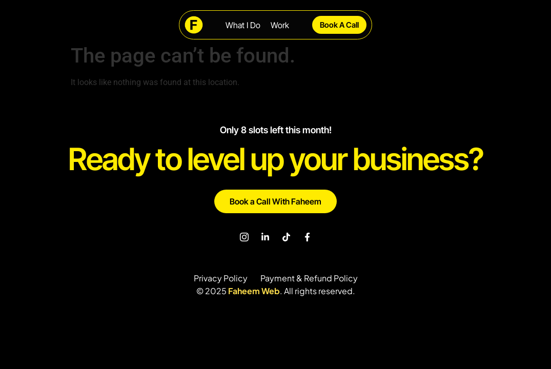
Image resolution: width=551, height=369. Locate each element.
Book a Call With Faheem (275, 201)
